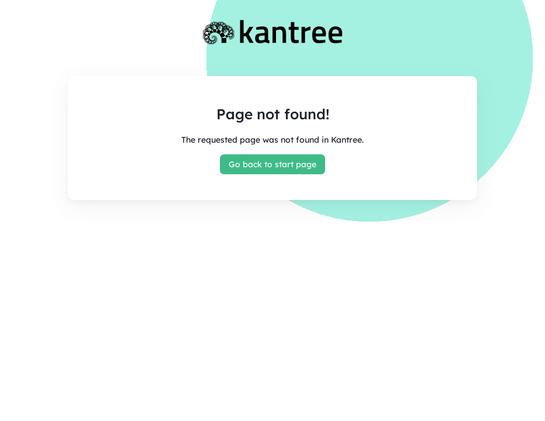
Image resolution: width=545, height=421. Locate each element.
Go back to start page (272, 164)
